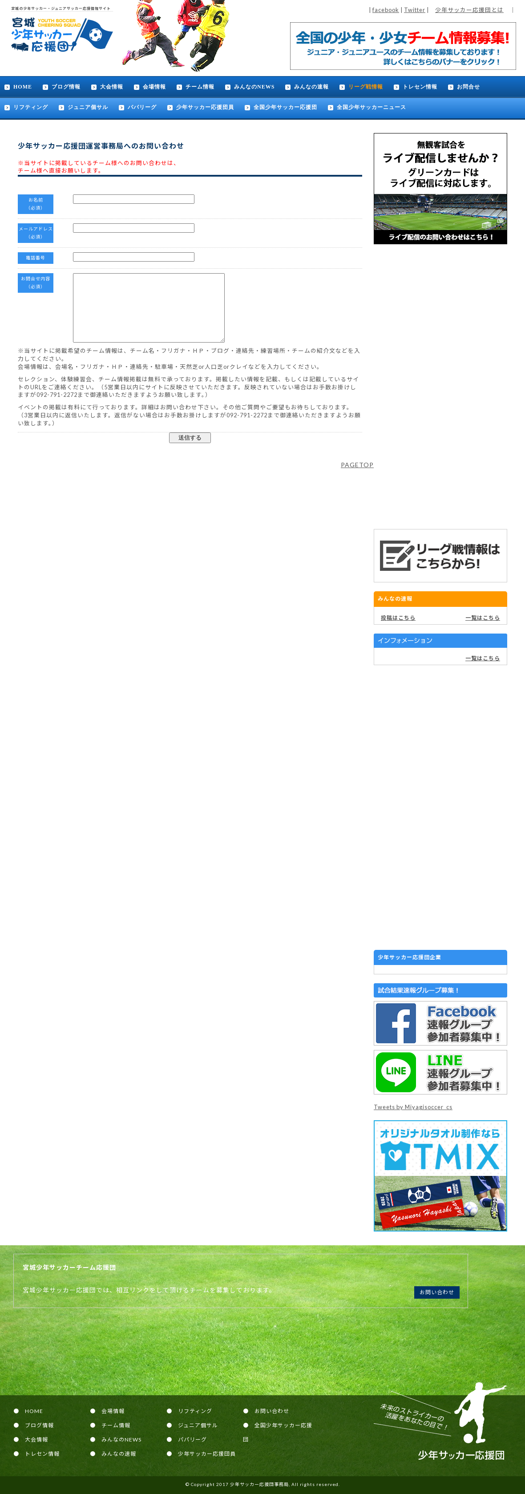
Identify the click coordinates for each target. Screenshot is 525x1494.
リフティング (30, 107)
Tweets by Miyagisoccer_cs (413, 1106)
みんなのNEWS (254, 87)
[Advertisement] (440, 386)
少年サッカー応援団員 (205, 107)
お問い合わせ (437, 1292)
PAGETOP (357, 478)
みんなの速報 (311, 87)
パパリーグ (142, 107)
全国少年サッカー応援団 (285, 107)
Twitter (414, 9)
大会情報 (111, 87)
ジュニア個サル (88, 107)
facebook (385, 9)
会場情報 (154, 87)
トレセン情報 (420, 87)
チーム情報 (200, 87)
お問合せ (468, 87)
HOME (22, 87)
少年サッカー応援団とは (469, 9)
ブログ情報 (66, 87)
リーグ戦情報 (365, 87)
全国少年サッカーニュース (371, 107)
